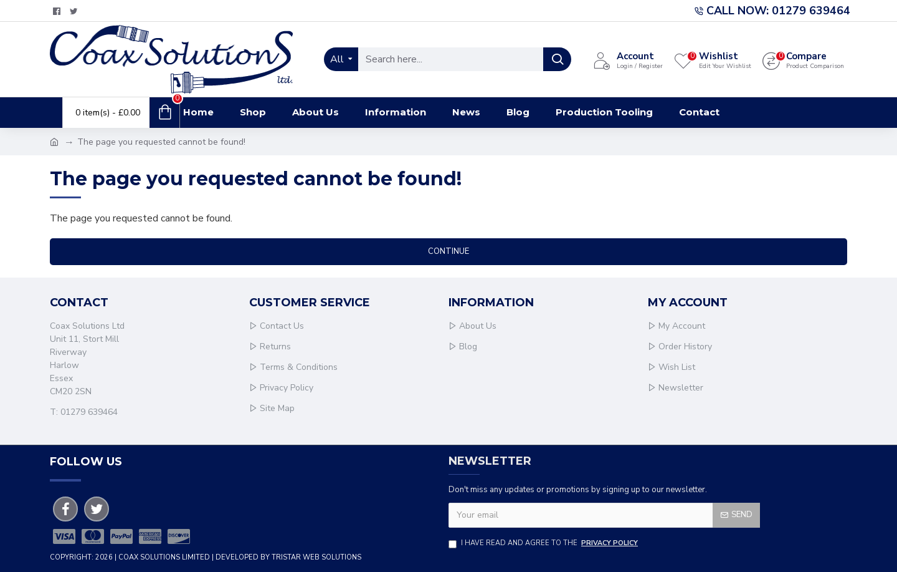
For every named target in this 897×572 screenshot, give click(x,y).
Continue (448, 251)
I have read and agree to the (544, 543)
